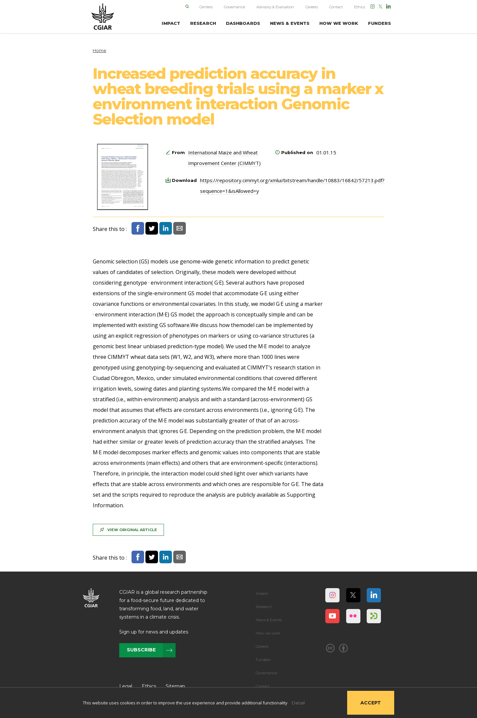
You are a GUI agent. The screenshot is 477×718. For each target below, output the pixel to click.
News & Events (269, 620)
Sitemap (175, 686)
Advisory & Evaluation (275, 7)
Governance (234, 7)
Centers (206, 7)
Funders (263, 659)
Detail (298, 702)
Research (264, 606)
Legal (125, 686)
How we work (268, 633)
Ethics (359, 7)
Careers (311, 7)
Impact (262, 593)
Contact (336, 7)
